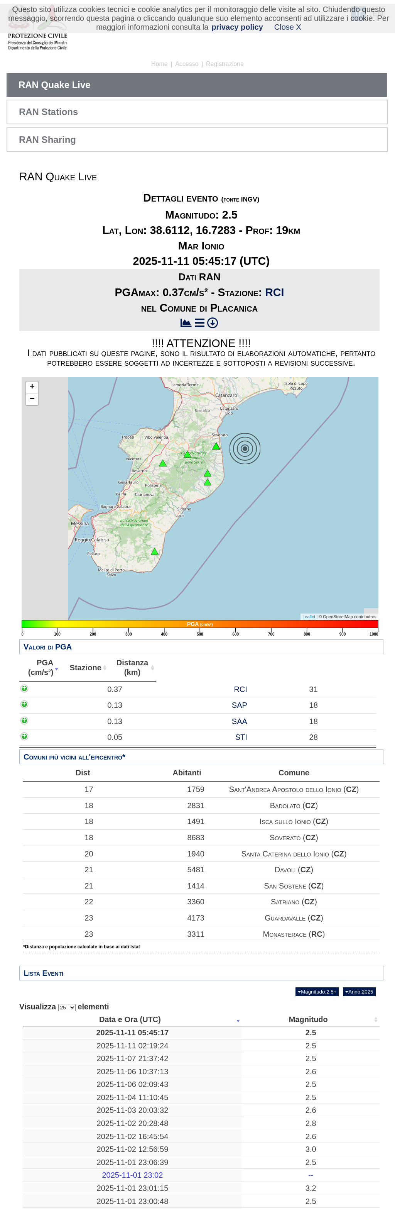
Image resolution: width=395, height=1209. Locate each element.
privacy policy (237, 27)
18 (58, 805)
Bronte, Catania (182, 1094)
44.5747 (287, 1155)
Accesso (186, 64)
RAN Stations (48, 112)
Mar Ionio (182, 1032)
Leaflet (308, 616)
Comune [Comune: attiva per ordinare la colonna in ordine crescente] (353, 667)
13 (329, 1081)
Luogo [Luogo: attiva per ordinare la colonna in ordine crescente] (179, 1019)
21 (58, 869)
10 (241, 1111)
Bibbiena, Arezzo (182, 1142)
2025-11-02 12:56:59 (60, 1168)
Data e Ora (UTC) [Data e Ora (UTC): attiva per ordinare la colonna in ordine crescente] (58, 1019)
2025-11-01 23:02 (60, 1194)
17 (58, 789)
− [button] (32, 399)
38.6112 (287, 1032)
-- (122, 1194)
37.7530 (287, 1094)
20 (58, 854)
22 (58, 901)
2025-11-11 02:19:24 (60, 1045)
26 (329, 1129)
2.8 (122, 1142)
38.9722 (287, 1168)
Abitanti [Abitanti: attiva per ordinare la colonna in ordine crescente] (309, 667)
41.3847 (287, 1063)
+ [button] (32, 387)
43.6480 (287, 1111)
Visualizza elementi (64, 1006)
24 (329, 1094)
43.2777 (287, 1081)
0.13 (92, 729)
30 (241, 1081)
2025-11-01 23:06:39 (60, 1181)
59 (329, 1142)
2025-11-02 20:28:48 (60, 1142)
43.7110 (287, 1142)
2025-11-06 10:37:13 (60, 1081)
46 (329, 1063)
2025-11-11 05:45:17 (60, 1032)
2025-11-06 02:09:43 (60, 1094)
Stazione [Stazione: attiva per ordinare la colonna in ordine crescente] (171, 667)
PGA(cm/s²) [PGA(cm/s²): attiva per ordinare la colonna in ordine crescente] (80, 667)
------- (182, 1194)
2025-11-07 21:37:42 (60, 1063)
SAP (191, 729)
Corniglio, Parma (182, 1181)
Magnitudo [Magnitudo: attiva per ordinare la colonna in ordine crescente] (119, 1019)
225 (241, 1168)
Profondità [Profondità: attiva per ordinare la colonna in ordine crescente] (239, 1019)
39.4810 (287, 1129)
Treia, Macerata (182, 1081)
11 (241, 1155)
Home (159, 64)
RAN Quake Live (55, 85)
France (182, 1155)
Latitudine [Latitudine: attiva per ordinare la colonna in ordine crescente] (285, 1019)
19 (241, 1032)
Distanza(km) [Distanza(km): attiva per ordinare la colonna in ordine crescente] (241, 667)
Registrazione (225, 64)
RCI (274, 292)
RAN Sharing (47, 139)
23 (58, 918)
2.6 (122, 1081)
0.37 (92, 694)
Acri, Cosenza (182, 1129)
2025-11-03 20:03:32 (60, 1129)
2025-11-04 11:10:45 (60, 1111)
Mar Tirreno (182, 1045)
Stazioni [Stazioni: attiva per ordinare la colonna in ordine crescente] (326, 1019)
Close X (287, 27)
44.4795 (287, 1181)
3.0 (122, 1168)
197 (241, 1045)
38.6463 (287, 1045)
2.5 (122, 1032)
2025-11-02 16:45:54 (60, 1155)
